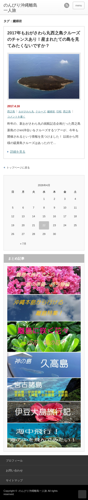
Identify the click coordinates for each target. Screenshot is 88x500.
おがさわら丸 (26, 111)
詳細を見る (17, 151)
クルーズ (40, 111)
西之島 (11, 111)
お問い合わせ (14, 470)
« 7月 (23, 243)
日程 (58, 111)
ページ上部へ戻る (82, 494)
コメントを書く (16, 116)
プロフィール (14, 460)
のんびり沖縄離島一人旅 (20, 8)
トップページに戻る (18, 167)
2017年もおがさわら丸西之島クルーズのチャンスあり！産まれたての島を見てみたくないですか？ (43, 39)
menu (78, 5)
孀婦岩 (51, 111)
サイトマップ (14, 480)
